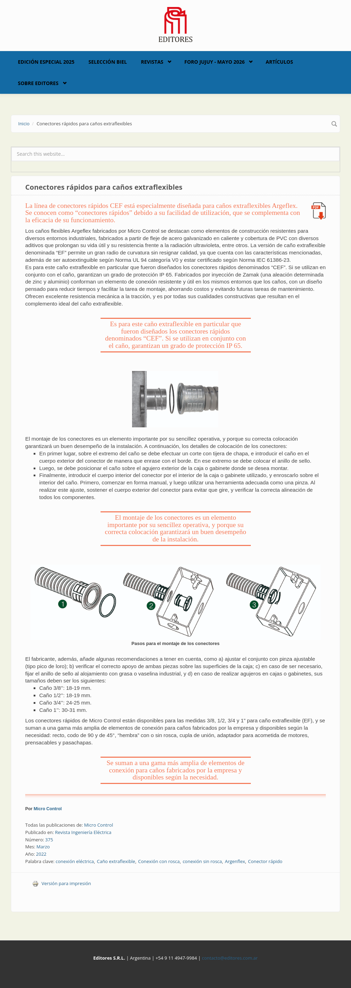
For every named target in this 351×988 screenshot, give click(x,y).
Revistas (152, 61)
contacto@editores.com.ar (229, 958)
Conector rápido (265, 861)
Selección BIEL (108, 61)
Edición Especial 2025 (46, 61)
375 (49, 839)
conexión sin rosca (202, 861)
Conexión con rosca (159, 861)
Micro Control (48, 808)
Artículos (279, 61)
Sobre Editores (38, 83)
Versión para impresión (61, 883)
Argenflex (235, 861)
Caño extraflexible (116, 861)
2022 (41, 854)
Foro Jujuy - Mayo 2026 (214, 61)
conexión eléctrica (75, 861)
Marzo (43, 846)
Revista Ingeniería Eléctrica (83, 832)
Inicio (23, 123)
